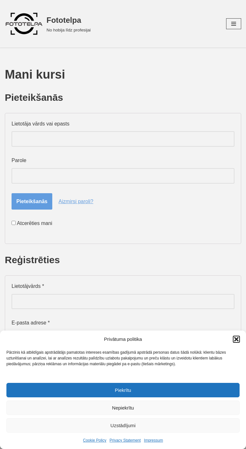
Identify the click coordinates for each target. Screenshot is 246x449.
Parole (19, 160)
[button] (236, 339)
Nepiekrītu (123, 407)
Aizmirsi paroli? (76, 201)
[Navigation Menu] (233, 23)
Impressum (153, 440)
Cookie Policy (94, 440)
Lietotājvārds (28, 286)
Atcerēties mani (32, 223)
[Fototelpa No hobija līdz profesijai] (48, 23)
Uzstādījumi (122, 425)
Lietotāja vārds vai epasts (41, 123)
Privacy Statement (124, 440)
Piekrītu (123, 390)
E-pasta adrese (31, 322)
